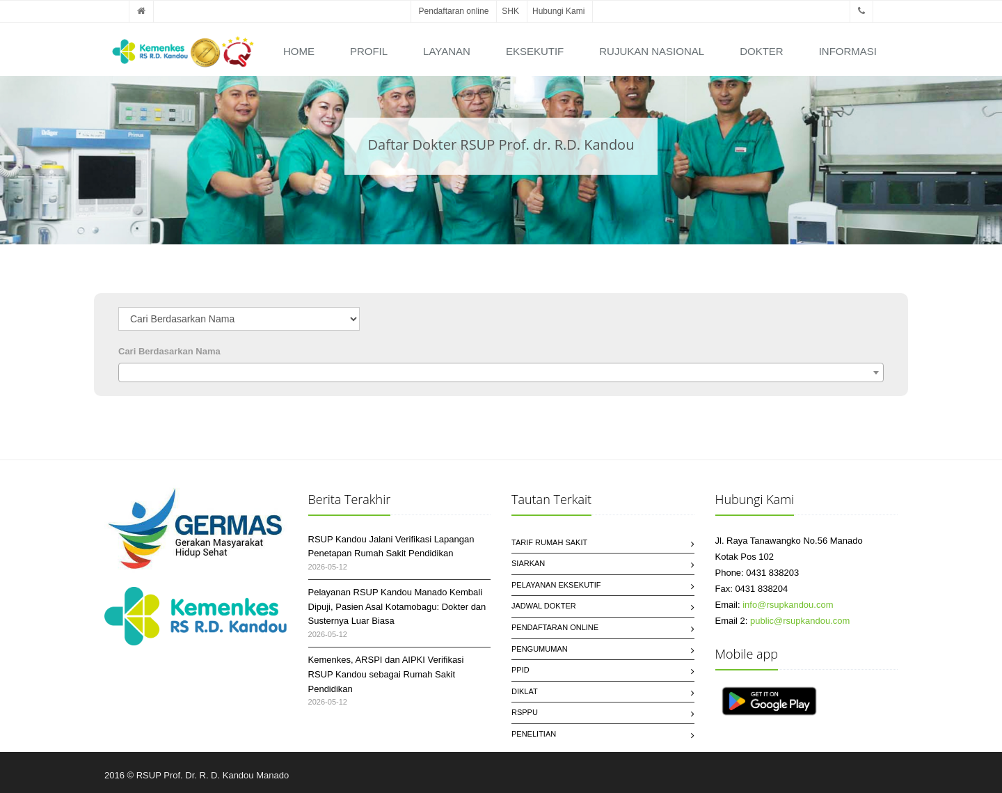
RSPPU (524, 712)
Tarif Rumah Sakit (549, 542)
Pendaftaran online (454, 11)
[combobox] (501, 372)
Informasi (848, 51)
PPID (520, 670)
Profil (369, 51)
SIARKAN (528, 563)
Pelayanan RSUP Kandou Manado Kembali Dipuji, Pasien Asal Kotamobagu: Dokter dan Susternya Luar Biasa (397, 607)
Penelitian (533, 734)
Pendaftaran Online (554, 627)
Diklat (524, 691)
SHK (510, 11)
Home (299, 51)
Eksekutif (535, 51)
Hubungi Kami (558, 11)
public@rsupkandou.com (800, 620)
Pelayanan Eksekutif (556, 585)
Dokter (762, 51)
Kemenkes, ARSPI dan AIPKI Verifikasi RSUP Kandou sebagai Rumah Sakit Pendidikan (386, 674)
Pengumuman (539, 649)
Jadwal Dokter (543, 606)
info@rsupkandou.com (787, 604)
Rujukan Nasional (651, 51)
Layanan (446, 51)
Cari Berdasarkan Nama (169, 351)
